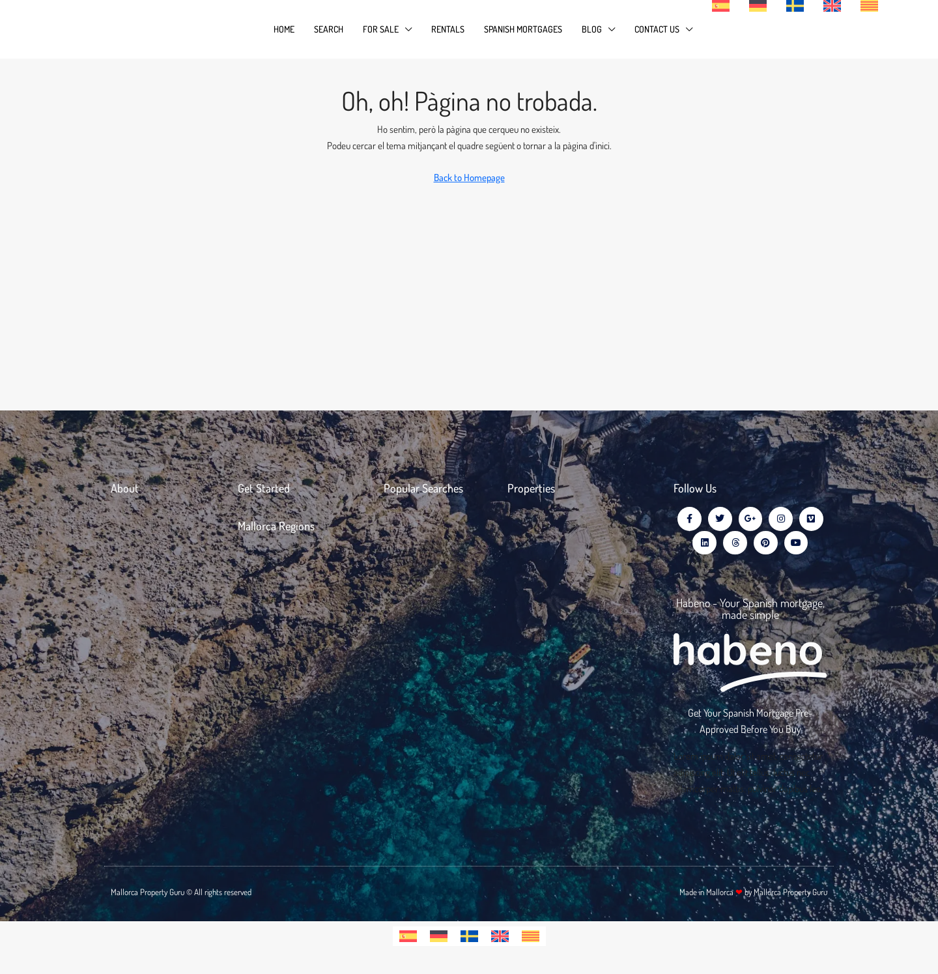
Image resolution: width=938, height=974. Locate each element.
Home (284, 29)
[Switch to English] (500, 939)
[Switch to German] (438, 939)
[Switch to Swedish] (469, 939)
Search (328, 29)
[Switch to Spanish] (408, 939)
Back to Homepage (469, 177)
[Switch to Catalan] (530, 939)
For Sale (381, 29)
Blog (592, 29)
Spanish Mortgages (523, 29)
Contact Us (656, 29)
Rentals (447, 29)
